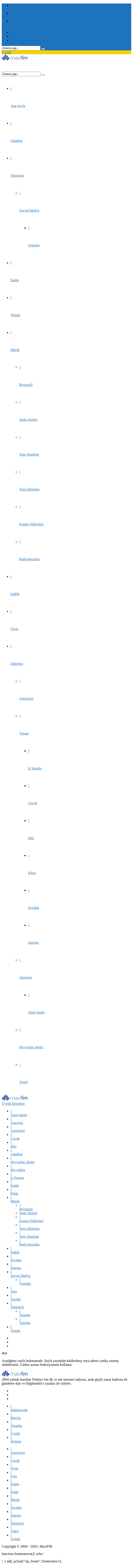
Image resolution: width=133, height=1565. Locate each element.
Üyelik (6, 52)
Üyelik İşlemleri (13, 1103)
